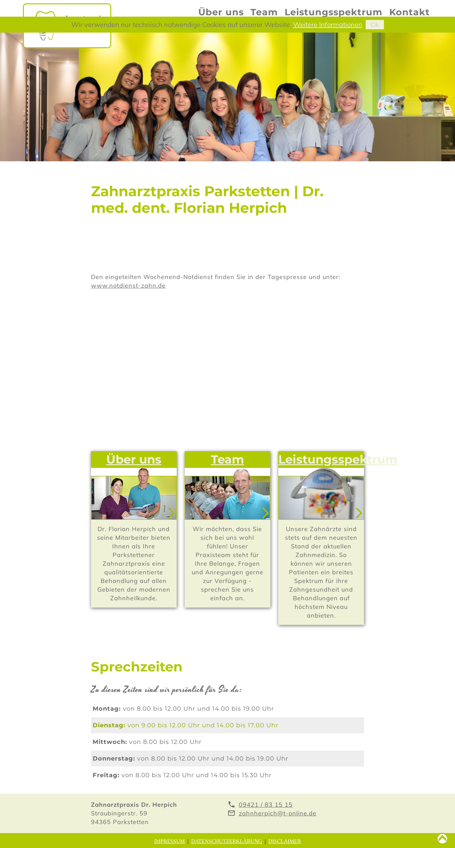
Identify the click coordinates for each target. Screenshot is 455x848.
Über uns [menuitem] (221, 12)
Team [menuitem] (264, 12)
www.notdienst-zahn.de (128, 285)
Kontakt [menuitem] (409, 12)
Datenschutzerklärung (226, 841)
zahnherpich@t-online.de (278, 813)
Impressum (169, 841)
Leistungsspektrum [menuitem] (334, 12)
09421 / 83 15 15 (266, 804)
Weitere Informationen (327, 24)
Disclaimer (284, 841)
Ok (375, 24)
